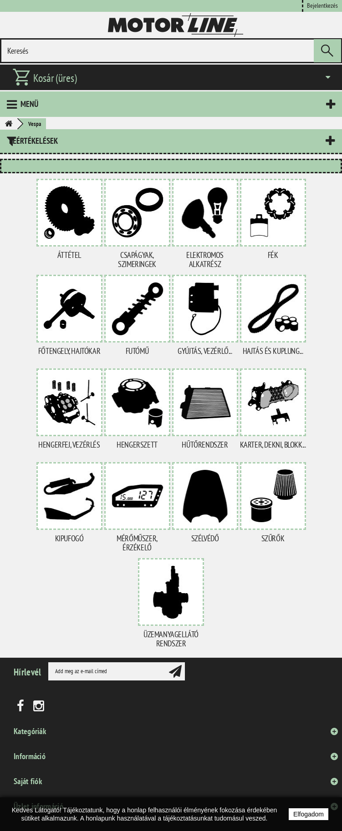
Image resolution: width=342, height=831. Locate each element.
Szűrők (273, 538)
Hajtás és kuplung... (273, 351)
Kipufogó (69, 538)
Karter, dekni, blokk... (273, 444)
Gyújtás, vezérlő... (205, 351)
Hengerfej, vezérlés (69, 444)
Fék (273, 255)
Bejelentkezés (322, 5)
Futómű (137, 351)
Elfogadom (308, 814)
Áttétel (69, 255)
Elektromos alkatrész (205, 259)
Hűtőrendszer (205, 444)
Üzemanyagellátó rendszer (171, 639)
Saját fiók (28, 781)
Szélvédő (205, 538)
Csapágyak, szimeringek (137, 259)
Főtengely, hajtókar (69, 351)
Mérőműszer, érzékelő (137, 543)
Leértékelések (33, 141)
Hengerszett (137, 444)
